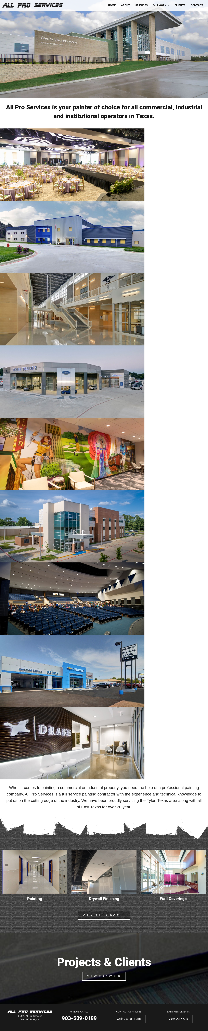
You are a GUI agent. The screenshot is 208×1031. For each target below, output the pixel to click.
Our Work (159, 5)
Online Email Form (129, 1018)
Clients (179, 5)
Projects (117, 87)
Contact (197, 5)
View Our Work (104, 976)
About (125, 5)
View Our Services (104, 915)
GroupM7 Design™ (30, 1019)
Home (112, 5)
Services (141, 5)
